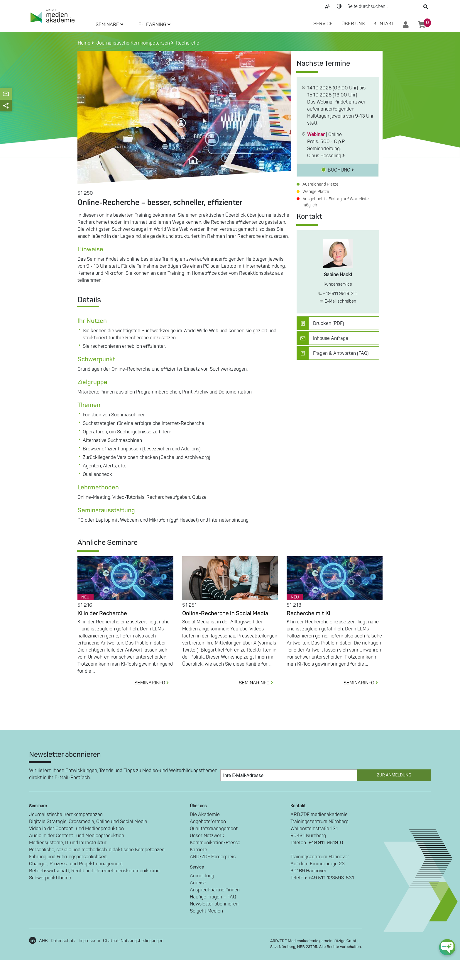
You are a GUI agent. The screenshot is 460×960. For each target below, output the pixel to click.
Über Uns (353, 24)
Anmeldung (202, 876)
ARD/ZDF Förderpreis (213, 857)
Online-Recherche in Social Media (225, 613)
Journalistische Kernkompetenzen (66, 814)
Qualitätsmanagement (214, 829)
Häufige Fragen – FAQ (213, 897)
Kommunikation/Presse (215, 843)
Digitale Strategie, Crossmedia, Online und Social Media (88, 822)
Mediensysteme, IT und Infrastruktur (67, 843)
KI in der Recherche (102, 613)
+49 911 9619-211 (338, 293)
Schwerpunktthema (50, 878)
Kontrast (339, 6)
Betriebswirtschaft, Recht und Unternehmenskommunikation (94, 871)
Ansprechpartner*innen (215, 890)
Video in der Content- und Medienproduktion (76, 829)
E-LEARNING (154, 25)
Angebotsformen (208, 822)
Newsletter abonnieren (214, 904)
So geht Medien (206, 911)
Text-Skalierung (327, 6)
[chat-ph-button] (447, 947)
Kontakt (383, 24)
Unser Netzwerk (207, 836)
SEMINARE (109, 25)
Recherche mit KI (308, 613)
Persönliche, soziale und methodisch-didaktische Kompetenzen (97, 850)
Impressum (89, 940)
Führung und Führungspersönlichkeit (68, 857)
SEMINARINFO (153, 683)
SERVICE (323, 24)
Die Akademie (205, 814)
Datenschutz (63, 940)
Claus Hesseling (326, 156)
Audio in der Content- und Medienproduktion (76, 836)
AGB (43, 940)
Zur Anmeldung (394, 775)
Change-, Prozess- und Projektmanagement (76, 864)
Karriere (198, 850)
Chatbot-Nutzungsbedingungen (133, 940)
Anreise (198, 883)
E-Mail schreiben (337, 301)
